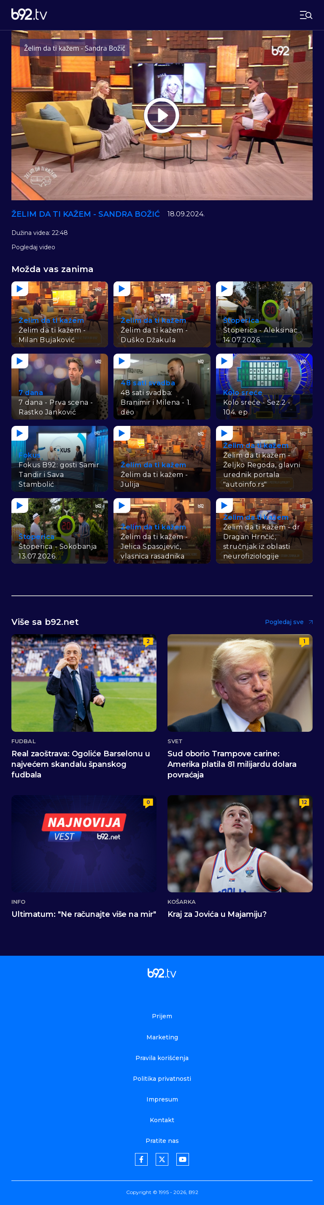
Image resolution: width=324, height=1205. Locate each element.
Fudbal (23, 741)
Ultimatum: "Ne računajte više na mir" (83, 914)
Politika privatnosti (162, 1078)
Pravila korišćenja (162, 1058)
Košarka (181, 902)
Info (18, 902)
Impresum (162, 1099)
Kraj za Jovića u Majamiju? (217, 914)
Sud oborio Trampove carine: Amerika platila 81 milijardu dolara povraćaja (232, 764)
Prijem (162, 1016)
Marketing (162, 1037)
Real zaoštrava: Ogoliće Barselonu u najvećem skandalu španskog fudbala (80, 764)
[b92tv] (29, 15)
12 (304, 802)
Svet (175, 741)
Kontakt (162, 1120)
